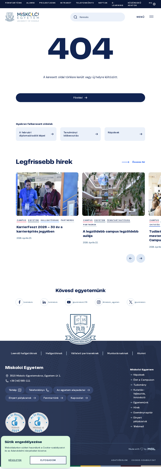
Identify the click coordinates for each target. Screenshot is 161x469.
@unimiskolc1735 (80, 303)
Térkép (13, 392)
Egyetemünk (141, 404)
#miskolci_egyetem (117, 303)
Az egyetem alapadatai (72, 392)
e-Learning (117, 4)
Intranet (66, 3)
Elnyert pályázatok (20, 400)
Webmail (139, 428)
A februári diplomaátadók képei (32, 134)
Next (140, 260)
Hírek (137, 409)
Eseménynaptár (143, 414)
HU (150, 3)
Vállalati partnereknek (85, 355)
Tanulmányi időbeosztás (70, 134)
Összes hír (138, 163)
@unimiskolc (152, 303)
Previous (130, 260)
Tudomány (140, 386)
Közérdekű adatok (134, 4)
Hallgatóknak (54, 355)
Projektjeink (47, 3)
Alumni (30, 3)
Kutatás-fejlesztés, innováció (140, 395)
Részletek (15, 460)
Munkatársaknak (117, 355)
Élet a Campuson (144, 381)
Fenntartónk (13, 3)
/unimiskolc (18, 303)
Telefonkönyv (85, 3)
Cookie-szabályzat (143, 462)
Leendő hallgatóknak (24, 355)
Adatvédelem (119, 462)
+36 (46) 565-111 (20, 382)
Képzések (113, 133)
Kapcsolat (79, 400)
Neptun (103, 3)
